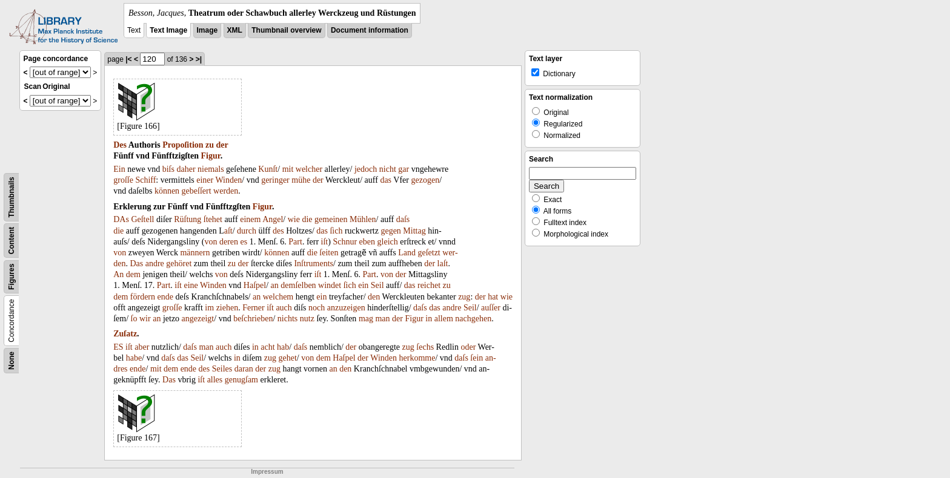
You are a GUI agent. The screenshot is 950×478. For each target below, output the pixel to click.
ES (118, 347)
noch (316, 307)
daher (185, 169)
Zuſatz (125, 333)
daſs (403, 219)
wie (294, 219)
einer (204, 180)
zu (209, 144)
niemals (211, 169)
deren (228, 241)
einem (250, 219)
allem (443, 318)
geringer (275, 180)
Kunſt (267, 169)
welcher (309, 169)
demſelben (298, 285)
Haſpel (255, 285)
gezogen (425, 180)
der (222, 144)
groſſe (123, 180)
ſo (134, 318)
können (166, 190)
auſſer (490, 307)
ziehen (227, 307)
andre (154, 263)
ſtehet (213, 219)
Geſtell (142, 219)
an (275, 285)
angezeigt (198, 318)
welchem (278, 296)
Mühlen (363, 219)
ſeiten (328, 252)
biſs (168, 169)
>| (199, 59)
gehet (287, 357)
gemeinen (330, 219)
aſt (228, 230)
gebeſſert (196, 190)
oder (468, 347)
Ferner (253, 307)
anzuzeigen (346, 307)
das (385, 180)
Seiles (222, 368)
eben (367, 241)
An (118, 274)
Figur (211, 155)
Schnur (345, 241)
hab (283, 347)
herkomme (417, 357)
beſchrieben (253, 318)
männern (195, 252)
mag (366, 318)
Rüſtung (187, 219)
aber (142, 347)
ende (165, 296)
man (382, 318)
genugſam (241, 379)
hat (493, 296)
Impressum (267, 471)
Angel (272, 219)
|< (128, 59)
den (374, 296)
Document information (369, 30)
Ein (119, 169)
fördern (142, 296)
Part (295, 241)
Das (136, 263)
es (244, 241)
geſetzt (428, 252)
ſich (336, 230)
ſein (476, 357)
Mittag (414, 230)
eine (191, 285)
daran (243, 368)
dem (133, 274)
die (307, 219)
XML (234, 30)
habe (134, 357)
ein (363, 285)
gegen (390, 230)
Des (120, 144)
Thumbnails (11, 197)
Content (11, 240)
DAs (121, 219)
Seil (377, 285)
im (209, 307)
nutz (307, 318)
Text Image (168, 30)
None (11, 361)
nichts (287, 318)
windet (329, 285)
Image (207, 30)
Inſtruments (313, 263)
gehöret (178, 263)
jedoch (365, 169)
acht (267, 347)
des (278, 230)
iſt (324, 241)
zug (464, 296)
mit (288, 169)
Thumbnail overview (286, 30)
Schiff (145, 180)
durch (246, 230)
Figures (11, 277)
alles (215, 379)
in (428, 318)
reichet (428, 285)
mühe (300, 180)
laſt (442, 263)
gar (403, 169)
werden (225, 190)
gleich (387, 241)
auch (283, 307)
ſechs (425, 347)
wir (145, 318)
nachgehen (473, 318)
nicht (387, 169)
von (210, 241)
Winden (228, 180)
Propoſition (182, 144)
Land (407, 252)
